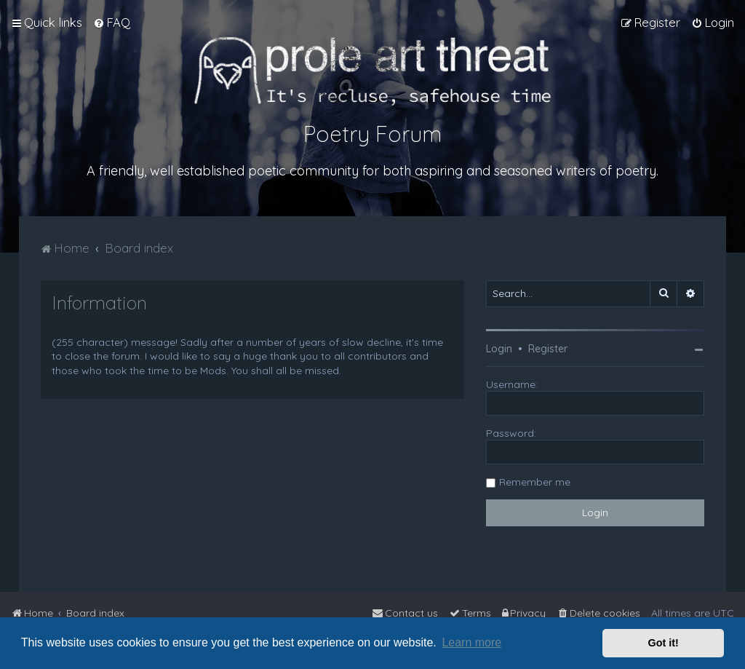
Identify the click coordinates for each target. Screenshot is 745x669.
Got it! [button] (663, 643)
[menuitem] (111, 22)
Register (547, 348)
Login (499, 348)
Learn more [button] (471, 642)
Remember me (534, 481)
